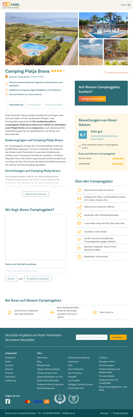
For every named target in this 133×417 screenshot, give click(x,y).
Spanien (13, 76)
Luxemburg (10, 380)
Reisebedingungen (46, 388)
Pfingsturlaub (43, 365)
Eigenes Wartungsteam (48, 369)
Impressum (73, 361)
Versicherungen (106, 365)
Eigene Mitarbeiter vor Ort (50, 376)
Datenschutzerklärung (78, 357)
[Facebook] (7, 401)
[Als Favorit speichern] (115, 72)
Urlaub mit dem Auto (47, 373)
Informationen (16, 104)
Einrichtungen (34, 104)
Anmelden (118, 337)
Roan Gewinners (76, 369)
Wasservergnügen (53, 104)
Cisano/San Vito (76, 388)
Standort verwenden (38, 278)
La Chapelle (74, 380)
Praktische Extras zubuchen (50, 384)
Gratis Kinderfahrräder (48, 380)
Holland (9, 373)
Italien (8, 361)
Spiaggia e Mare (107, 361)
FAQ (70, 365)
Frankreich (10, 357)
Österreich (10, 376)
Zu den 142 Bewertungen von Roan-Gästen (104, 137)
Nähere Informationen (35, 194)
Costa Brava (24, 76)
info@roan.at (68, 413)
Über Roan (42, 357)
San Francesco (75, 373)
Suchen (11, 278)
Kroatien (9, 365)
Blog (39, 361)
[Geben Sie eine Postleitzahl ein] (35, 271)
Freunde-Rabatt (107, 376)
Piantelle (72, 376)
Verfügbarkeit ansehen (92, 98)
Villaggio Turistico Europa (80, 384)
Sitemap (104, 413)
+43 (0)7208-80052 (51, 413)
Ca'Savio (103, 357)
